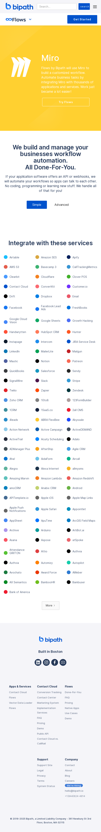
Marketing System (48, 702)
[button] (95, 6)
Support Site (44, 765)
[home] (18, 7)
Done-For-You (73, 692)
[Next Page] (50, 605)
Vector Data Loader (20, 702)
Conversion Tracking (49, 692)
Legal (40, 770)
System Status (46, 786)
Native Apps (72, 708)
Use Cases (71, 713)
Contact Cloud (18, 692)
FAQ (39, 717)
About (68, 770)
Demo (40, 728)
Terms (40, 780)
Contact (70, 765)
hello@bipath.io (74, 790)
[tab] (37, 205)
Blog (67, 775)
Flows (12, 697)
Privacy (41, 775)
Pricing (41, 723)
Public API (42, 733)
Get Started (82, 19)
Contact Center (46, 697)
